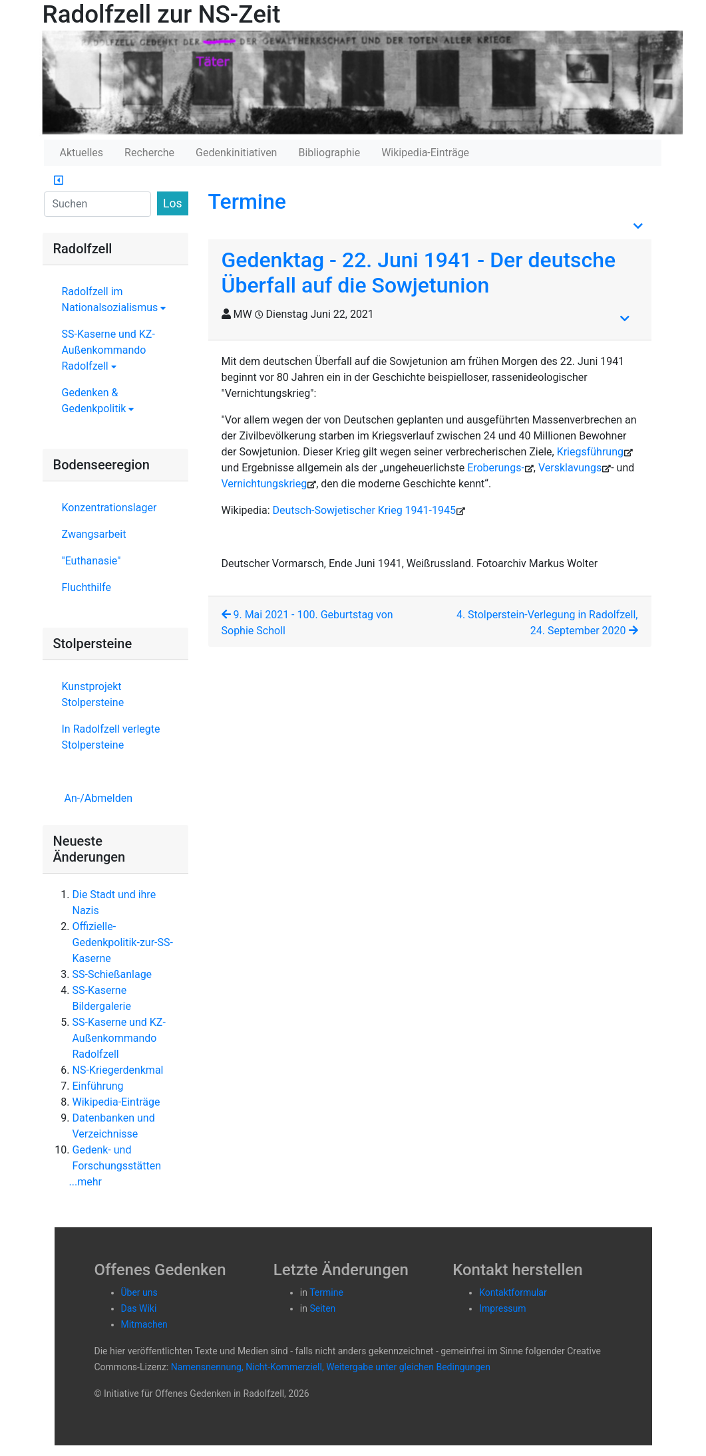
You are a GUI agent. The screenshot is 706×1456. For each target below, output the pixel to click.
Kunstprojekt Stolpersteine (93, 694)
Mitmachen (144, 1324)
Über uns (139, 1292)
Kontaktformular (513, 1292)
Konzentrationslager (109, 507)
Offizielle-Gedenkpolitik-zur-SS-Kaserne (123, 942)
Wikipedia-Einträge (425, 152)
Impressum (502, 1308)
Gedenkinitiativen (236, 152)
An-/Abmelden (98, 798)
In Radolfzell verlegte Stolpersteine (111, 737)
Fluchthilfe (86, 587)
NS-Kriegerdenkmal (118, 1070)
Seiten (322, 1308)
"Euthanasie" (91, 560)
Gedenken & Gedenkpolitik (98, 400)
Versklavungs (570, 467)
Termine (247, 201)
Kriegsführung (590, 451)
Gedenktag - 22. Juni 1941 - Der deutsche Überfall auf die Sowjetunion (419, 272)
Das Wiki (139, 1308)
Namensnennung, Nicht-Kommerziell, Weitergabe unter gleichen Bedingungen (330, 1367)
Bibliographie (329, 152)
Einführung (98, 1086)
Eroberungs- (495, 467)
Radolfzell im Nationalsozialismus (114, 299)
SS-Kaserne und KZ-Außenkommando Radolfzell (108, 350)
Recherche (149, 152)
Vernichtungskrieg (264, 483)
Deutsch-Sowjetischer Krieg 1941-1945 (364, 510)
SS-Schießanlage (112, 974)
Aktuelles (82, 152)
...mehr (85, 1181)
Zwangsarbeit (94, 534)
